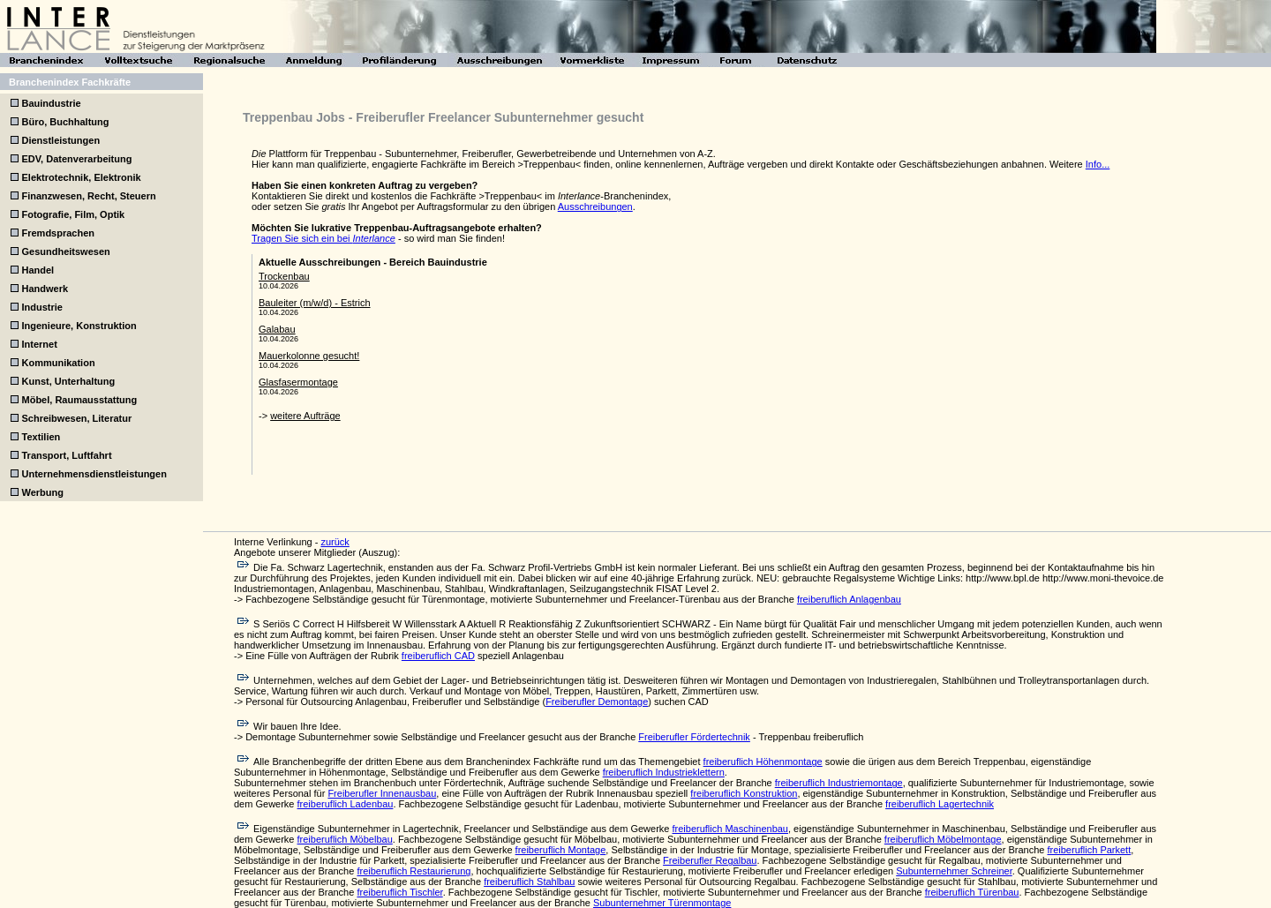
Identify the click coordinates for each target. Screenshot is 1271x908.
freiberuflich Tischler (399, 892)
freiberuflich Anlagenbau (849, 599)
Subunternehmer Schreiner (954, 871)
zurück (334, 542)
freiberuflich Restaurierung (413, 871)
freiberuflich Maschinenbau (730, 828)
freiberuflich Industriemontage (839, 782)
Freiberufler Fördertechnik (694, 737)
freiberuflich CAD (438, 655)
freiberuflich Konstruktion (743, 793)
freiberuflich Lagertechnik (939, 804)
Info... (1098, 164)
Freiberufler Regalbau (709, 860)
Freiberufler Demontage (596, 701)
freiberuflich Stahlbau (529, 881)
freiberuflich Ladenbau (345, 804)
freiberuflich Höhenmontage (763, 761)
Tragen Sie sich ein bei (323, 238)
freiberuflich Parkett (1089, 849)
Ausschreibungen (595, 206)
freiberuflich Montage (560, 849)
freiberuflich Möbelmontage (943, 839)
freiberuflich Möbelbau (345, 839)
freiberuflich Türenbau (972, 892)
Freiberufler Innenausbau (381, 793)
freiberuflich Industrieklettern (664, 772)
